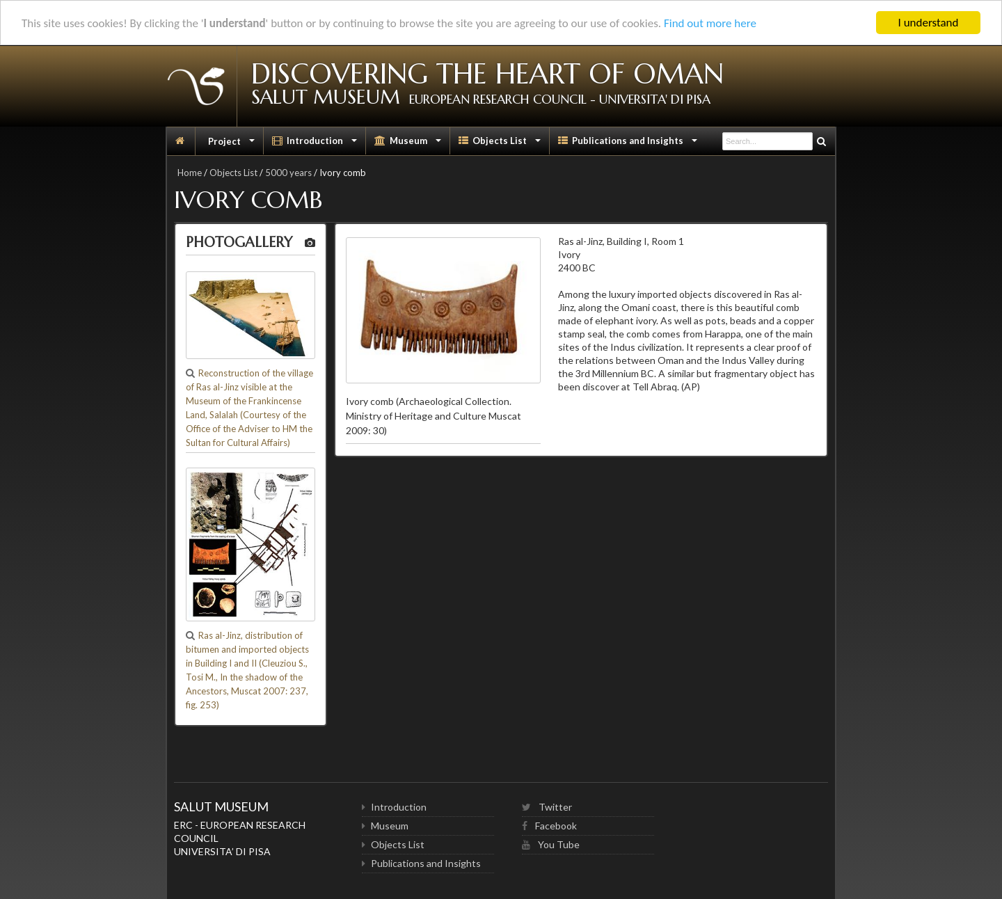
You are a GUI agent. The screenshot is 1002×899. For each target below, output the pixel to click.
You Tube (551, 844)
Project (231, 144)
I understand (928, 22)
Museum (409, 144)
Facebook (549, 826)
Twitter (547, 807)
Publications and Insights (629, 144)
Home (189, 172)
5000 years (288, 172)
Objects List (501, 144)
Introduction (316, 144)
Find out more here (710, 23)
